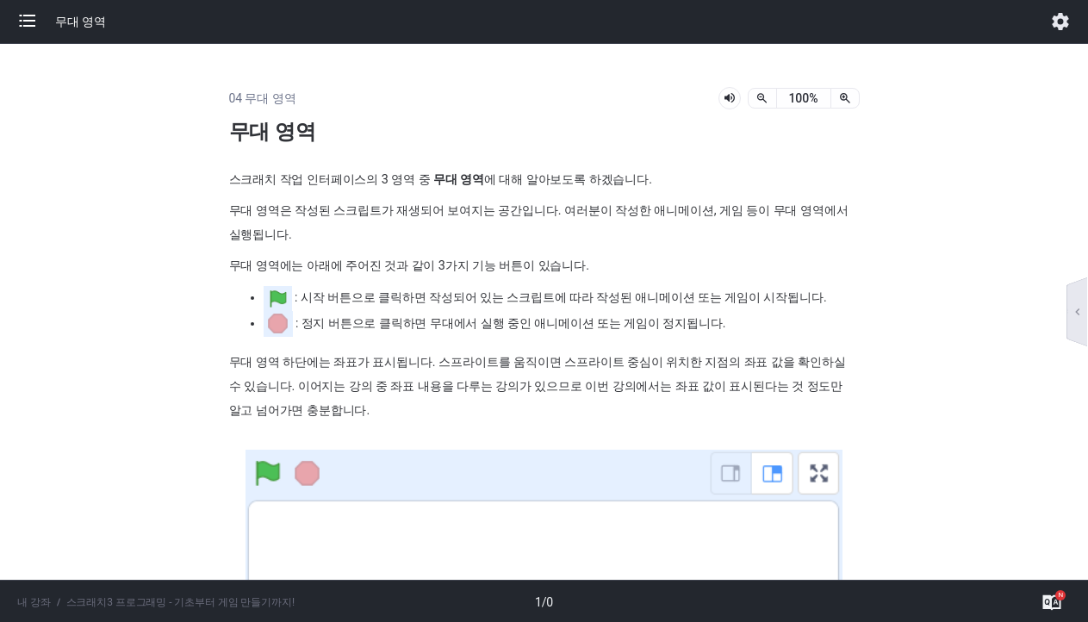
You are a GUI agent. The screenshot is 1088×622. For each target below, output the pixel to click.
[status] (803, 98)
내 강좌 (34, 602)
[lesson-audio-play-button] (729, 98)
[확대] (845, 98)
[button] (36, 21)
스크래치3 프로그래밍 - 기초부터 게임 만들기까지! (180, 602)
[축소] (762, 98)
